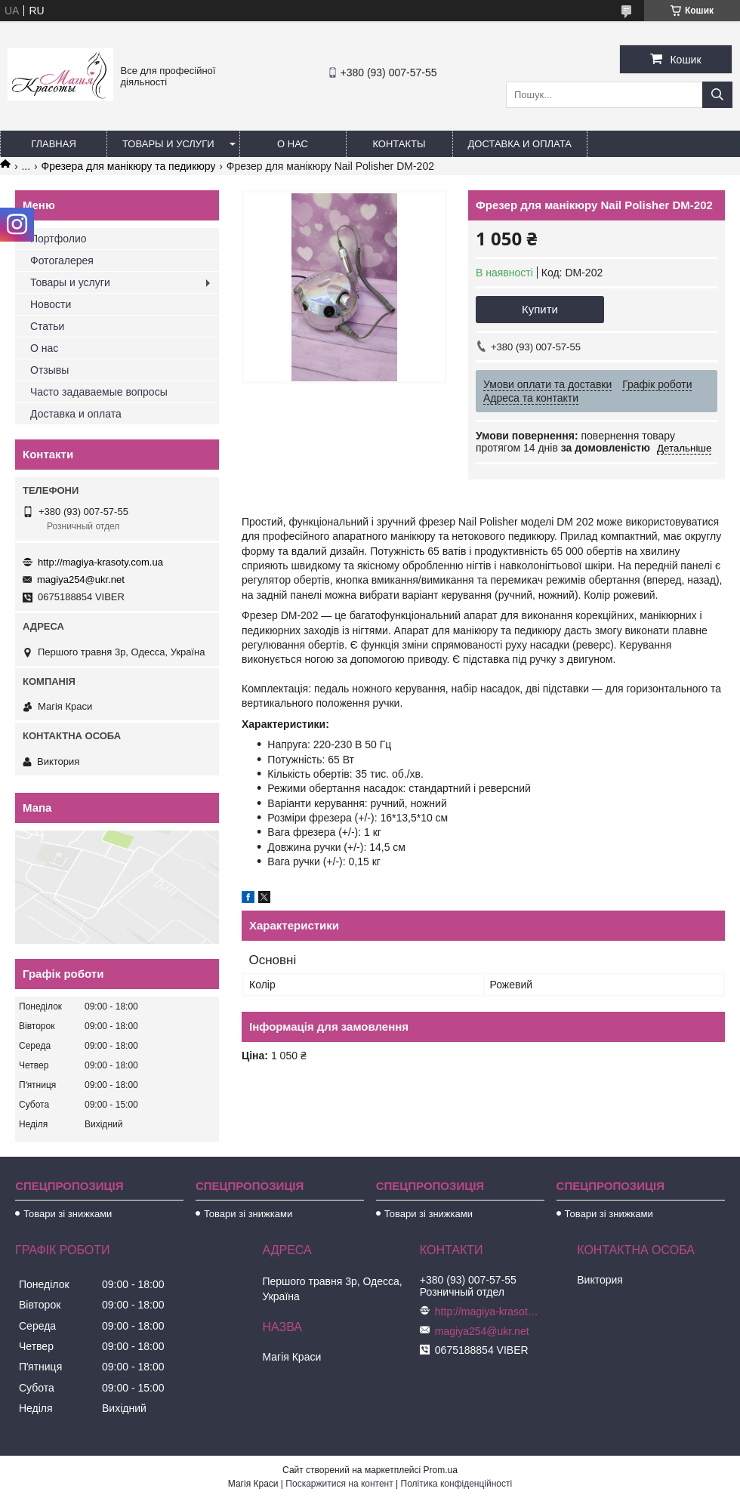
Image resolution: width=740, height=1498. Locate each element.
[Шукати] (717, 95)
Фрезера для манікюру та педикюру (129, 166)
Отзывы (49, 370)
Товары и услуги (168, 143)
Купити (540, 309)
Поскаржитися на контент (339, 1483)
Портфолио (58, 239)
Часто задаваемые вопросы (99, 392)
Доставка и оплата (520, 143)
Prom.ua (441, 1470)
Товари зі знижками (67, 1213)
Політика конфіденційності (457, 1483)
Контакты (398, 143)
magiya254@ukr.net (81, 579)
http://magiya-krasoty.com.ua (100, 562)
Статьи (47, 326)
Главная (53, 143)
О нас (292, 143)
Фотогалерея (62, 260)
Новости (50, 304)
